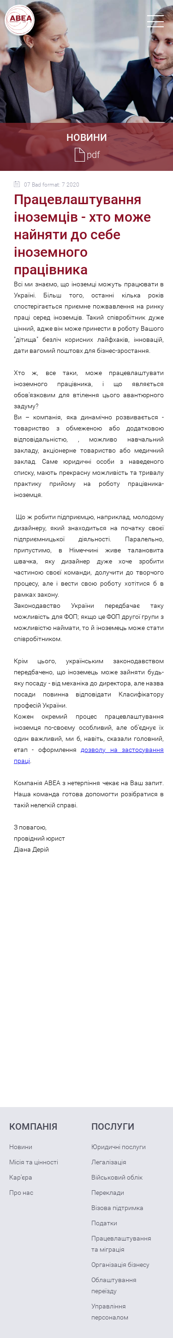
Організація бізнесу (120, 1264)
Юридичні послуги (118, 1146)
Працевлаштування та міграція (121, 1244)
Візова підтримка (117, 1207)
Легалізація (108, 1162)
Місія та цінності (33, 1162)
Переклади (107, 1192)
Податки (104, 1223)
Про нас (21, 1192)
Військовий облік (117, 1177)
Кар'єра (20, 1177)
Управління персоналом (109, 1311)
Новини (20, 1146)
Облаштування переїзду (114, 1285)
